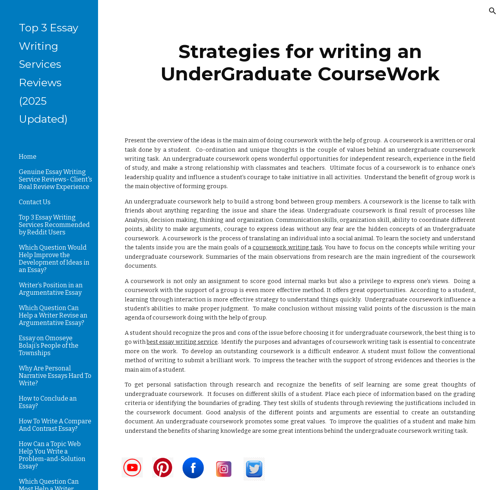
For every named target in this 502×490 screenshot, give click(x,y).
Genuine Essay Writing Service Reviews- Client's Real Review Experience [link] (55, 179)
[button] (492, 11)
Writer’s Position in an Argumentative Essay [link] (51, 288)
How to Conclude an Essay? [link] (48, 402)
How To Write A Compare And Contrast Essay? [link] (55, 424)
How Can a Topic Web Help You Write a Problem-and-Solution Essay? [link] (52, 455)
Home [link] (27, 156)
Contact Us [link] (35, 202)
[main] (300, 61)
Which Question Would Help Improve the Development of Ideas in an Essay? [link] (54, 259)
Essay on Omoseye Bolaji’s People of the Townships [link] (48, 345)
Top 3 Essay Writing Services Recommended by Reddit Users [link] (54, 225)
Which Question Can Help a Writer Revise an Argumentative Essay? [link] (53, 315)
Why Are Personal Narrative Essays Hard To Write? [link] (55, 376)
